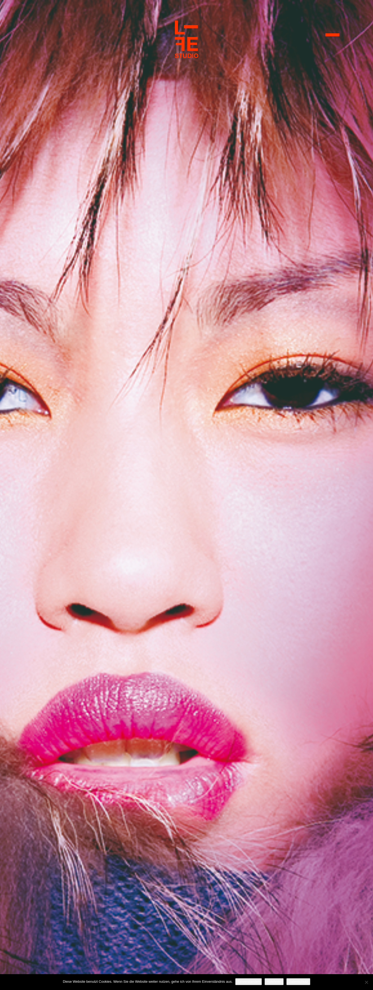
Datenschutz (298, 982)
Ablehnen (274, 982)
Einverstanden (248, 982)
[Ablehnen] (366, 982)
